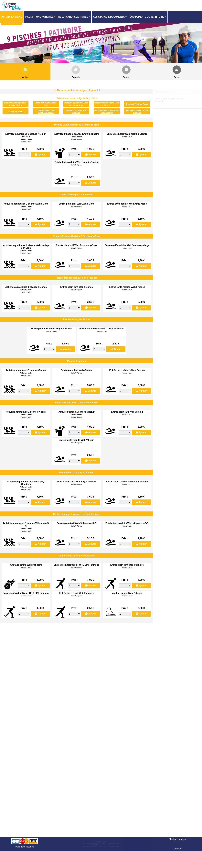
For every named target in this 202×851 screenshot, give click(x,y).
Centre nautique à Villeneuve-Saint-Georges (107, 111)
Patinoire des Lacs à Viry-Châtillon (137, 111)
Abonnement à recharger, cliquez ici (78, 90)
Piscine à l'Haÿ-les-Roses (137, 104)
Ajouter (42, 154)
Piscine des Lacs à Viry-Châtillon (76, 111)
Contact (177, 848)
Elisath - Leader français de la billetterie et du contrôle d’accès (101, 843)
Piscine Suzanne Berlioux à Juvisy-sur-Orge (76, 104)
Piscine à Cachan (15, 111)
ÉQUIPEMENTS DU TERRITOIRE (147, 17)
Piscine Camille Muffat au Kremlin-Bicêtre (15, 104)
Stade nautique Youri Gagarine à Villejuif (46, 111)
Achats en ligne (11, 17)
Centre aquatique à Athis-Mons (46, 104)
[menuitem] (12, 17)
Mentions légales (177, 839)
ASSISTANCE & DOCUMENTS (109, 17)
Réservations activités (73, 17)
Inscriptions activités (39, 17)
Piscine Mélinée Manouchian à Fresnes (106, 104)
